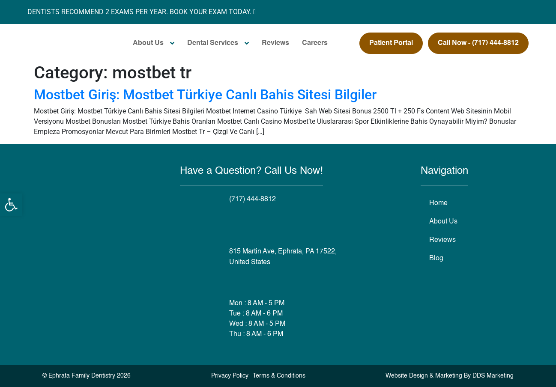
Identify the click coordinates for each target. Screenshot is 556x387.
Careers (315, 43)
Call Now (478, 43)
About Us (148, 43)
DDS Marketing (493, 376)
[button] (11, 205)
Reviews (275, 43)
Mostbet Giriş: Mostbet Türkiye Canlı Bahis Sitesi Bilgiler (205, 94)
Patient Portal (391, 43)
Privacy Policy (229, 376)
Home (438, 203)
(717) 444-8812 (252, 199)
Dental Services (212, 43)
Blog (436, 258)
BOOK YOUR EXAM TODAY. (213, 12)
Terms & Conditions (279, 376)
